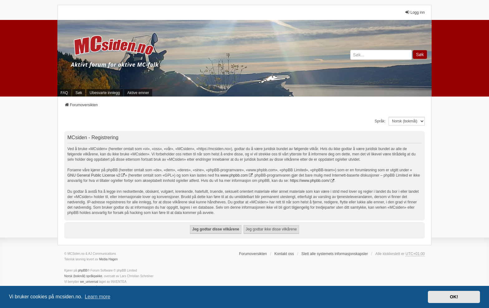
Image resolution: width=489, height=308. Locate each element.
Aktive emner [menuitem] (138, 93)
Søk (420, 54)
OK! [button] (454, 296)
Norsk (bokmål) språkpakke (83, 276)
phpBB (82, 270)
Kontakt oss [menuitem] (284, 254)
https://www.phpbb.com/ (310, 180)
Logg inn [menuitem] (415, 12)
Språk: (380, 121)
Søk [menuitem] (78, 93)
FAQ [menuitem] (64, 93)
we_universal (89, 281)
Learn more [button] (97, 296)
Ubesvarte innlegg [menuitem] (105, 93)
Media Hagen (108, 259)
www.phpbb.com (234, 175)
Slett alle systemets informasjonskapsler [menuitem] (334, 254)
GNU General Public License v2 (93, 175)
